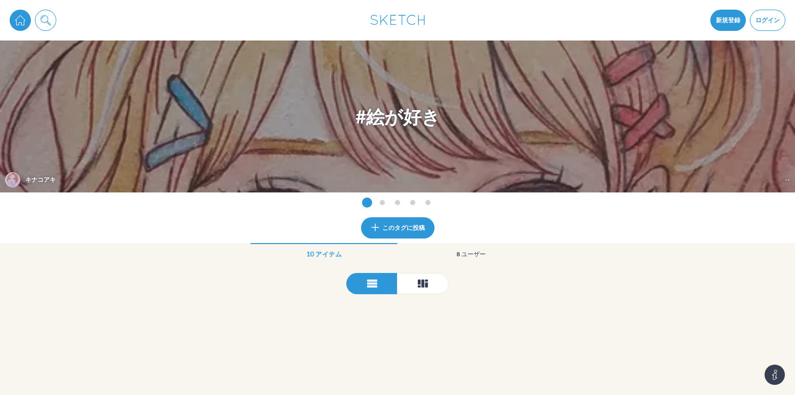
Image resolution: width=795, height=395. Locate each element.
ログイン (767, 20)
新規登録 (728, 20)
